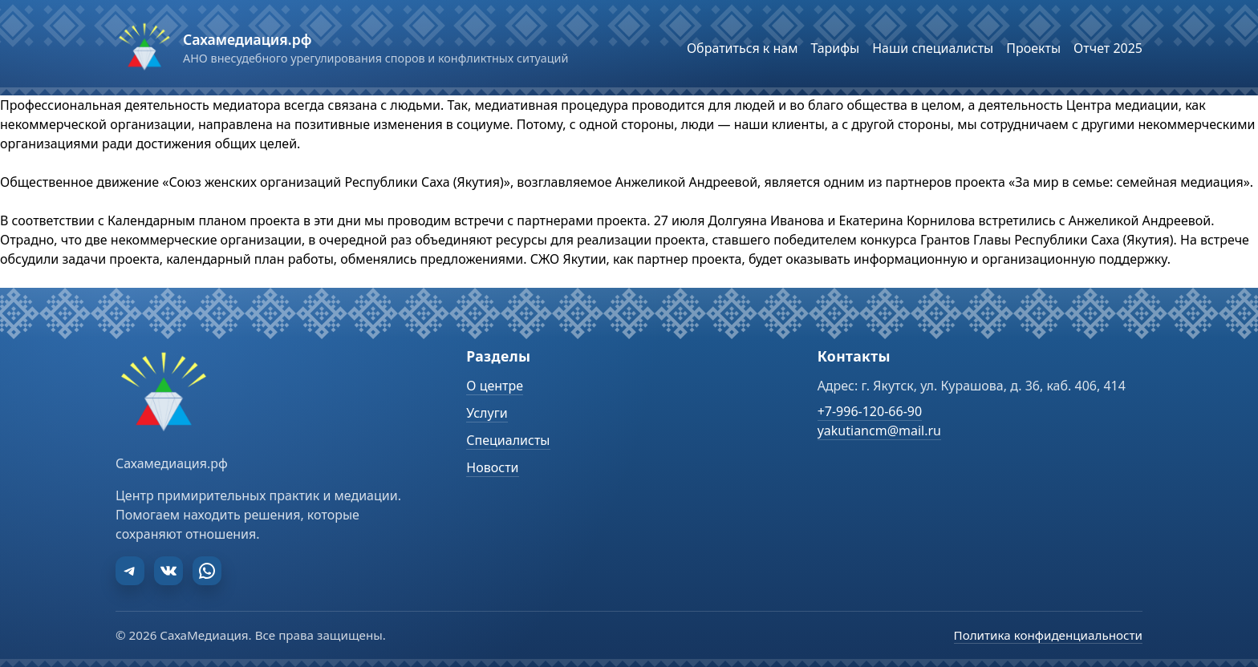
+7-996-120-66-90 (870, 411)
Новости (492, 467)
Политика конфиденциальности (1048, 635)
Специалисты (508, 440)
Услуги (486, 413)
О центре (494, 385)
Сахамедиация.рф (247, 39)
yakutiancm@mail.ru (879, 430)
